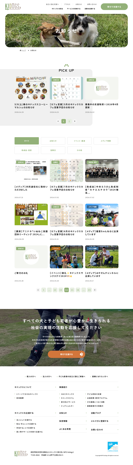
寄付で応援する (66, 354)
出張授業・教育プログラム (97, 398)
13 (61, 290)
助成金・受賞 (27, 150)
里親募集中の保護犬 (95, 406)
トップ (24, 50)
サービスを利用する (71, 8)
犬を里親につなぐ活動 (96, 402)
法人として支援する (24, 420)
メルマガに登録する (100, 421)
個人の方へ (31, 376)
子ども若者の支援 (94, 394)
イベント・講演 (79, 141)
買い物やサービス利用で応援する (29, 432)
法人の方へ (47, 376)
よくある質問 (65, 429)
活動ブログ (96, 413)
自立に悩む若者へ (52, 4)
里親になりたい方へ (100, 376)
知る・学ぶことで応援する (26, 424)
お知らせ (79, 4)
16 (78, 290)
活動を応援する (89, 8)
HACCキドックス (67, 394)
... (49, 290)
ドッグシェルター (67, 406)
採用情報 (63, 421)
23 (89, 290)
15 (72, 290)
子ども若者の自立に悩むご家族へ (72, 376)
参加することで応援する (25, 428)
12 (55, 290)
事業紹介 (63, 387)
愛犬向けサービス (68, 402)
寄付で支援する (114, 6)
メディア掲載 (106, 141)
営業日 (53, 150)
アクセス (67, 4)
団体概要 (20, 398)
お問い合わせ (92, 4)
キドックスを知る (53, 8)
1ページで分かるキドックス (27, 394)
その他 (79, 150)
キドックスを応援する (24, 413)
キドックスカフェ (67, 398)
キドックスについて (23, 387)
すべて (26, 141)
